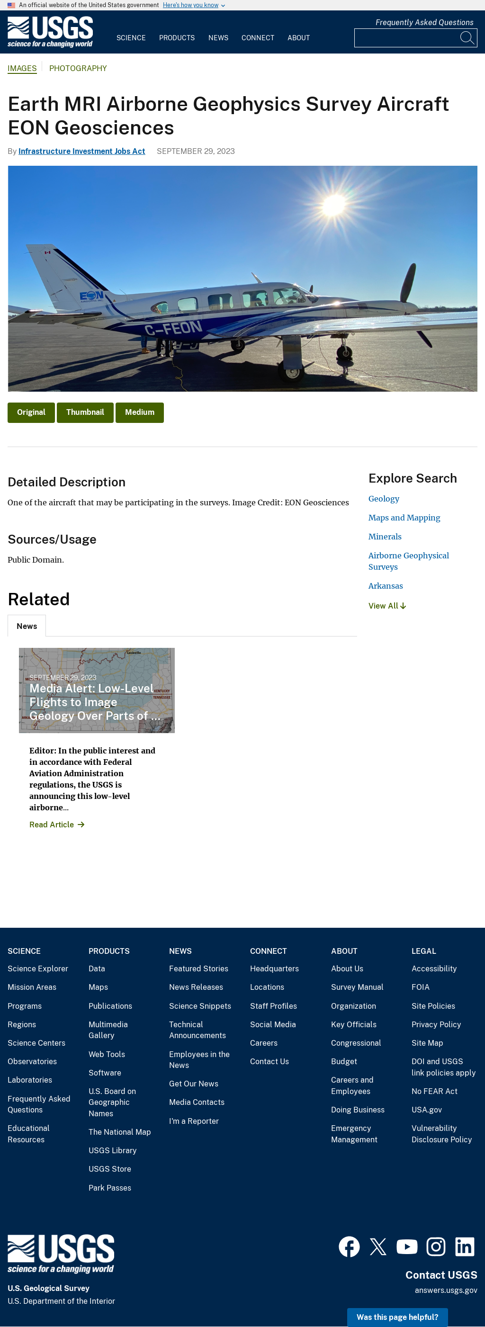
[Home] (50, 45)
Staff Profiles (273, 1006)
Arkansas (385, 586)
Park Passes (110, 1188)
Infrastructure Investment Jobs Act (81, 151)
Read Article (51, 824)
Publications (110, 1006)
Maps (98, 987)
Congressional (356, 1043)
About (298, 38)
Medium (139, 412)
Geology (383, 498)
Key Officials (354, 1024)
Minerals (385, 536)
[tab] (27, 626)
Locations (267, 987)
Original (31, 412)
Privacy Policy (436, 1024)
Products (177, 38)
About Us (347, 968)
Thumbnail (85, 412)
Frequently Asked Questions (425, 22)
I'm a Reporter (194, 1121)
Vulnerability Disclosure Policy (442, 1134)
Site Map (427, 1043)
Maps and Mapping (404, 517)
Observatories (32, 1061)
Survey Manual (357, 987)
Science (131, 38)
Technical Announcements (197, 1030)
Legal (424, 951)
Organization (353, 1006)
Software (105, 1072)
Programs (25, 1006)
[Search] (467, 37)
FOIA (421, 987)
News (218, 38)
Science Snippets (200, 1006)
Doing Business (358, 1109)
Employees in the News (199, 1060)
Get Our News (193, 1083)
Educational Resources (29, 1134)
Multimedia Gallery (108, 1030)
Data (97, 968)
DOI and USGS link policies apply (444, 1067)
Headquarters (274, 968)
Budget (344, 1061)
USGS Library (113, 1150)
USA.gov (427, 1109)
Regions (22, 1024)
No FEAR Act (435, 1091)
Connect (258, 38)
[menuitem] (131, 32)
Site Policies (433, 1006)
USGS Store (110, 1169)
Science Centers (36, 1043)
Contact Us (269, 1061)
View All (387, 605)
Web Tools (107, 1054)
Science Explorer (38, 968)
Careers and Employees (352, 1086)
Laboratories (30, 1080)
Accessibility (434, 968)
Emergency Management (354, 1134)
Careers (264, 1043)
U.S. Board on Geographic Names (112, 1102)
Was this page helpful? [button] (398, 1317)
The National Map (120, 1132)
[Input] (415, 37)
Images (22, 68)
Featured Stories (198, 968)
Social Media (273, 1024)
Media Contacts (197, 1102)
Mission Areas (32, 987)
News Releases (196, 987)
